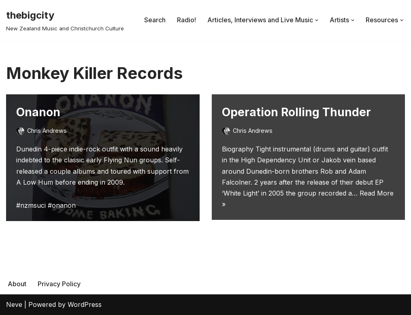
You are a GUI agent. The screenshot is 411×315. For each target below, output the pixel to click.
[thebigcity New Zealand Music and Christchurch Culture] (65, 20)
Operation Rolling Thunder (296, 112)
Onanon (38, 112)
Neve (14, 304)
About (17, 284)
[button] (316, 20)
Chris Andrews (47, 130)
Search (155, 20)
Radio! (186, 20)
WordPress (85, 304)
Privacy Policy (59, 284)
